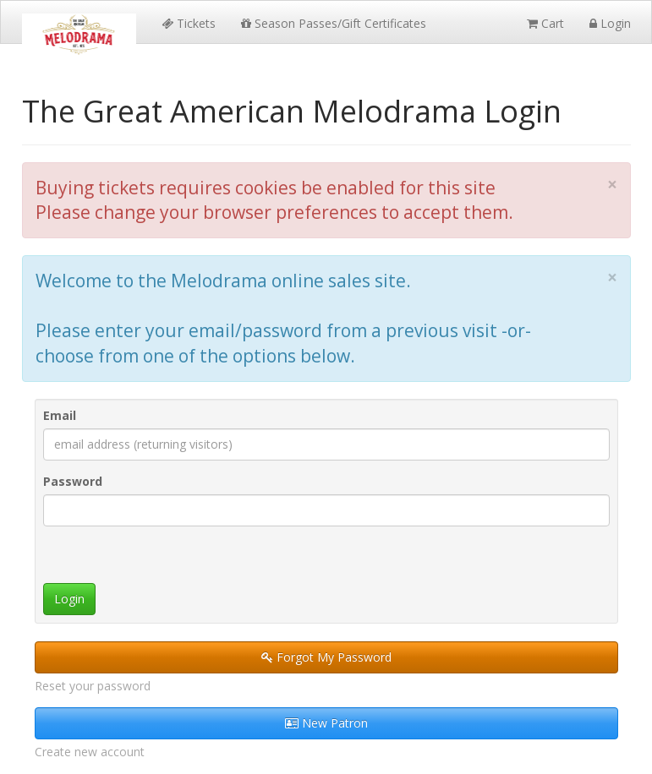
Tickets (189, 23)
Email (59, 415)
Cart (545, 23)
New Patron (326, 723)
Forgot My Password (326, 657)
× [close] (612, 185)
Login (610, 23)
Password (72, 481)
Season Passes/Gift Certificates (333, 23)
